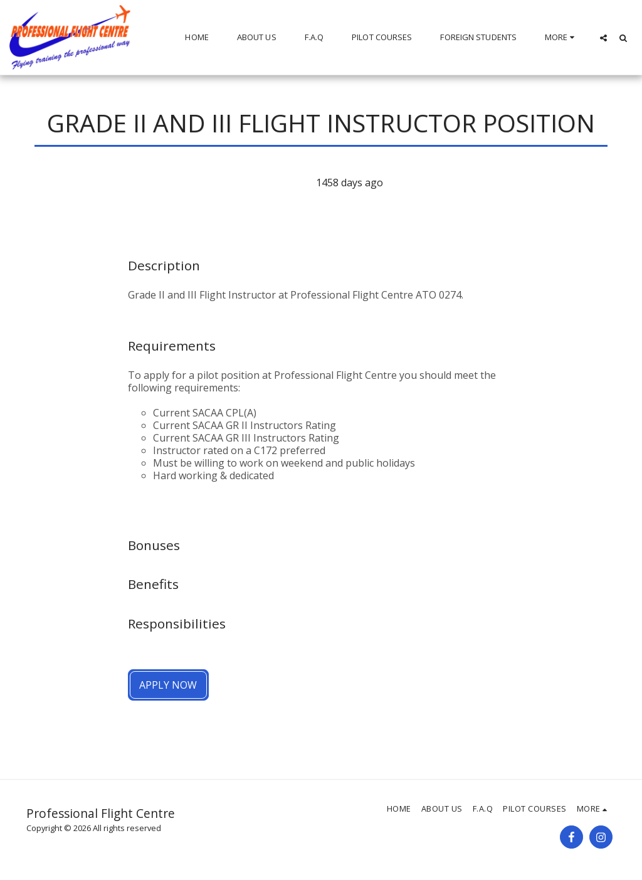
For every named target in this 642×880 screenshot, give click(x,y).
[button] (603, 37)
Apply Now (168, 685)
